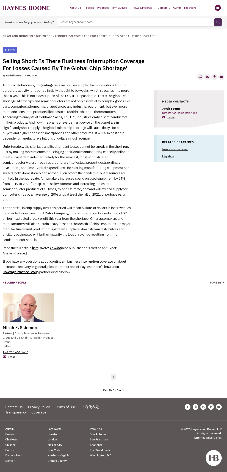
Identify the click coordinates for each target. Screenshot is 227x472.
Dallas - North (14, 455)
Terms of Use (65, 406)
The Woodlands (100, 450)
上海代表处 (90, 406)
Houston (53, 434)
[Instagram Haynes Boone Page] (195, 407)
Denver (10, 460)
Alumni (177, 8)
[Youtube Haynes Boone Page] (219, 407)
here (35, 248)
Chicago (10, 444)
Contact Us (14, 406)
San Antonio (98, 434)
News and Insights (18, 36)
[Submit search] (218, 22)
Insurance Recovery (175, 149)
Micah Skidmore (13, 75)
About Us (75, 8)
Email (171, 117)
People (90, 8)
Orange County (57, 460)
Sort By (216, 282)
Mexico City (55, 444)
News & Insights (142, 8)
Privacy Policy (39, 406)
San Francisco (99, 439)
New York (54, 450)
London (52, 439)
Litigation (168, 156)
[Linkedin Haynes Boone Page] (203, 407)
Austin (9, 429)
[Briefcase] (218, 8)
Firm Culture (119, 8)
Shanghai (96, 444)
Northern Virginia (59, 455)
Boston (10, 434)
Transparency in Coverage (25, 412)
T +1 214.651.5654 (15, 352)
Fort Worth (55, 429)
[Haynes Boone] (26, 7)
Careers (162, 8)
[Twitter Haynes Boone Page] (211, 407)
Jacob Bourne (171, 108)
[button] (221, 77)
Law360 (56, 248)
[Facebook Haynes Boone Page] (187, 407)
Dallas (7, 346)
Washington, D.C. (101, 455)
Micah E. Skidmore (20, 327)
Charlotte (11, 439)
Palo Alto (96, 429)
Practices (103, 8)
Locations (190, 8)
